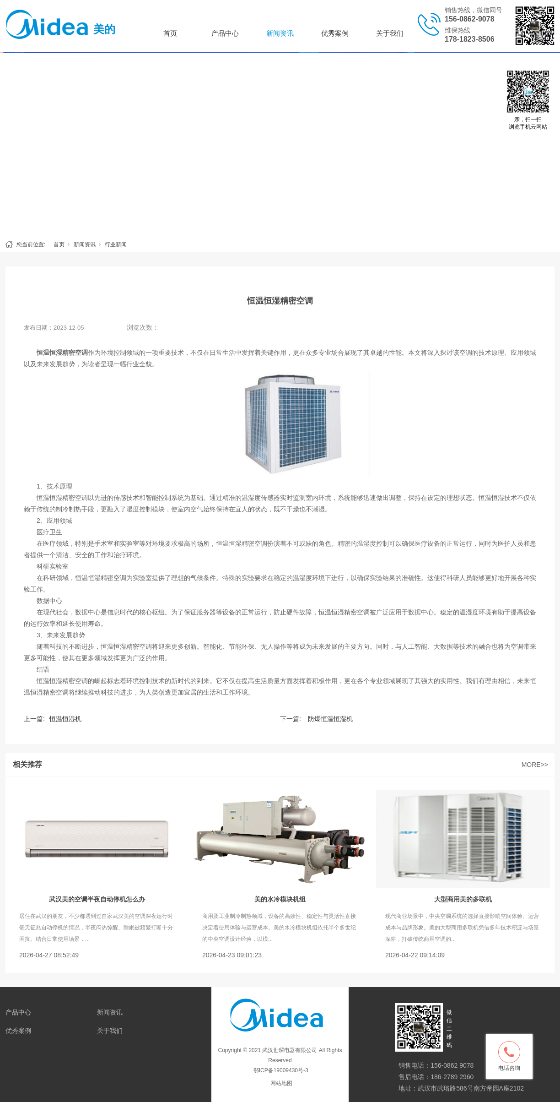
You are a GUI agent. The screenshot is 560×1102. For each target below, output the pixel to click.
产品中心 (225, 33)
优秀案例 (335, 33)
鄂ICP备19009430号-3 (280, 1070)
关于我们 (390, 33)
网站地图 (281, 1083)
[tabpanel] (280, 143)
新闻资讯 (280, 33)
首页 (170, 33)
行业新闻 (116, 244)
